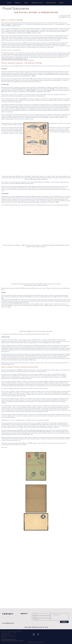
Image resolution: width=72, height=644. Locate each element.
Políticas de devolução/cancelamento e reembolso (12, 640)
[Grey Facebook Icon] (38, 634)
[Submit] (64, 622)
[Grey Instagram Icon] (33, 634)
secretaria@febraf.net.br (8, 623)
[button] (27, 3)
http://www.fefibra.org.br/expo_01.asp (28, 433)
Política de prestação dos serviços (8, 639)
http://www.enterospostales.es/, (39, 426)
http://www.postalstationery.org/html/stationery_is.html (14, 58)
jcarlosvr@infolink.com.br (64, 17)
